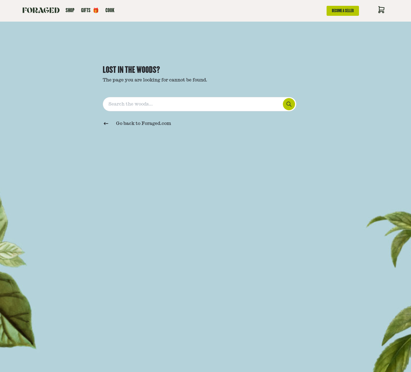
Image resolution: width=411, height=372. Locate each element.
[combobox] (205, 103)
